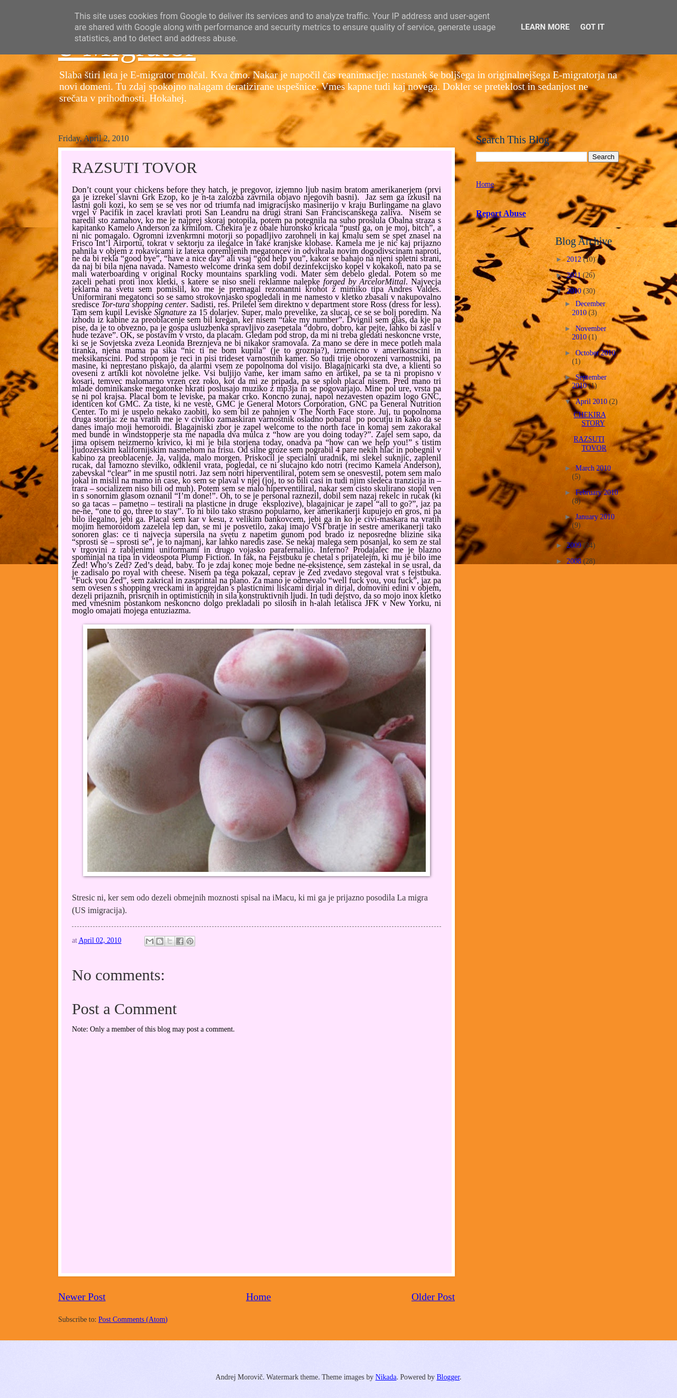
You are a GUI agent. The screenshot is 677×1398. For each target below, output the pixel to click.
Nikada (386, 1377)
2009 (574, 545)
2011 (574, 275)
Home (258, 1296)
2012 (574, 259)
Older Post (433, 1296)
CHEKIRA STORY (589, 419)
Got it (592, 27)
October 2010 (595, 353)
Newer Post (82, 1296)
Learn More (545, 27)
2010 (574, 291)
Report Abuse (501, 213)
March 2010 (593, 468)
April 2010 (592, 402)
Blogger (448, 1377)
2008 (574, 561)
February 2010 (596, 492)
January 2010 (595, 517)
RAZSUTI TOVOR (589, 443)
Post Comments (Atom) (133, 1319)
